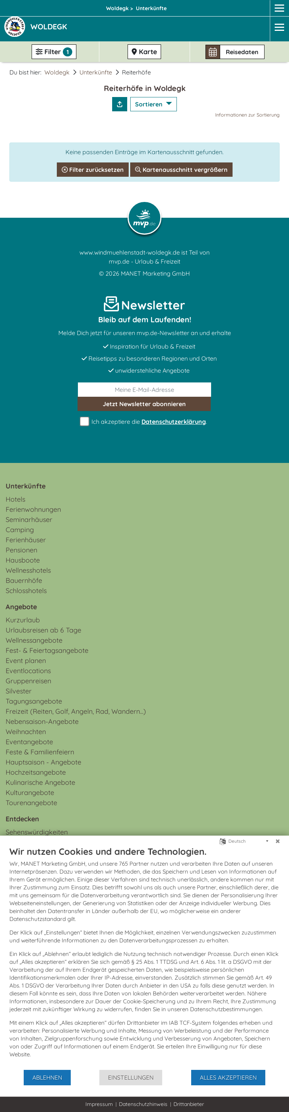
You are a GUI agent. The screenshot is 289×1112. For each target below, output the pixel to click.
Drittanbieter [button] (188, 1104)
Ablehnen (47, 1077)
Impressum (99, 1104)
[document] (144, 957)
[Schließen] (277, 841)
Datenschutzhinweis (143, 1104)
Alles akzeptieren (228, 1077)
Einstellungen (131, 1077)
